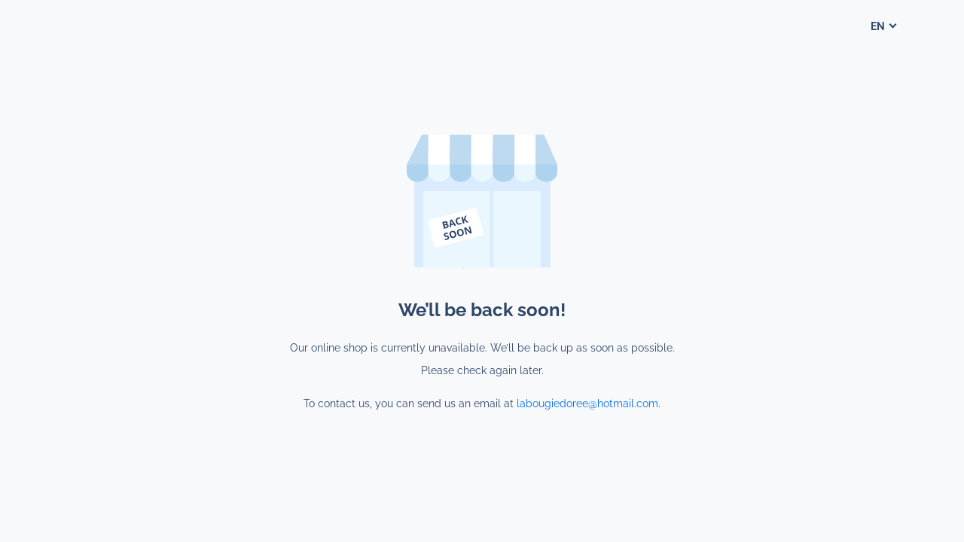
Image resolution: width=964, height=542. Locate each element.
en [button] (879, 26)
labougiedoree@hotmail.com (587, 403)
